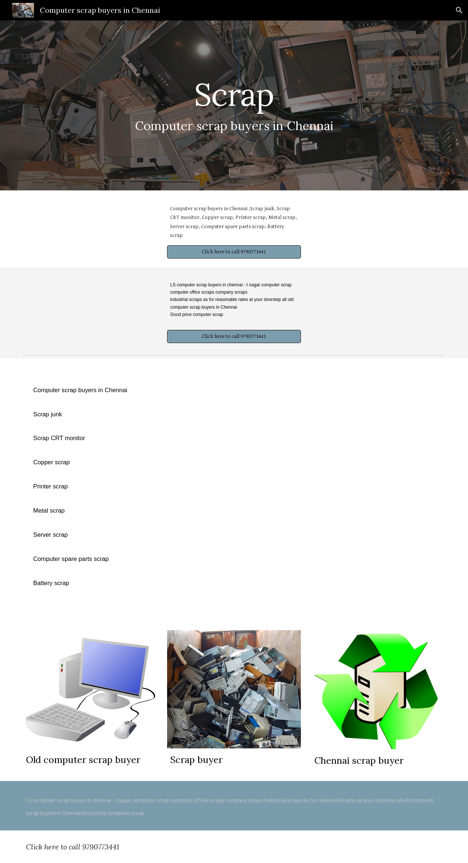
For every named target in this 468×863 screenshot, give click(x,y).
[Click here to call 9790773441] (233, 251)
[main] (234, 105)
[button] (459, 10)
